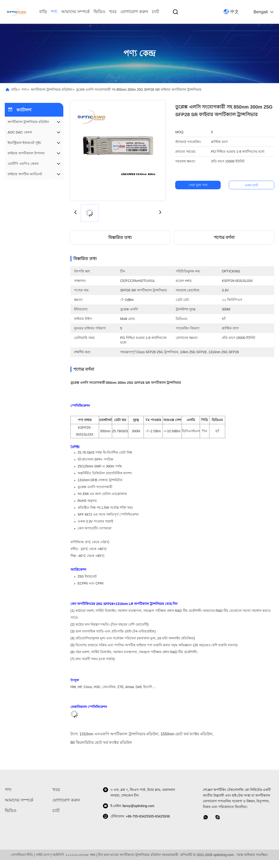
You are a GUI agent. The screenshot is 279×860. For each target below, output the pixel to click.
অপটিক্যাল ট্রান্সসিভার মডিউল (51, 89)
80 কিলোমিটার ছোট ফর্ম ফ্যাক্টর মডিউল (101, 743)
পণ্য (54, 11)
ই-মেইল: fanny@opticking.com (128, 806)
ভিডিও (99, 11)
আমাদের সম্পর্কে (75, 11)
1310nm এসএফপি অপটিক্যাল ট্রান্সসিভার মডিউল (119, 734)
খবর (113, 11)
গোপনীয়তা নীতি (22, 855)
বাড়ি (43, 11)
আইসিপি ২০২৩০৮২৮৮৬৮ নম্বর (73, 855)
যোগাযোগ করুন (134, 11)
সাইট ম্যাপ (43, 855)
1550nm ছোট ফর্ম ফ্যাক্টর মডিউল (186, 734)
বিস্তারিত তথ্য (120, 237)
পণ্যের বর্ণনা (224, 237)
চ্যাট (155, 11)
